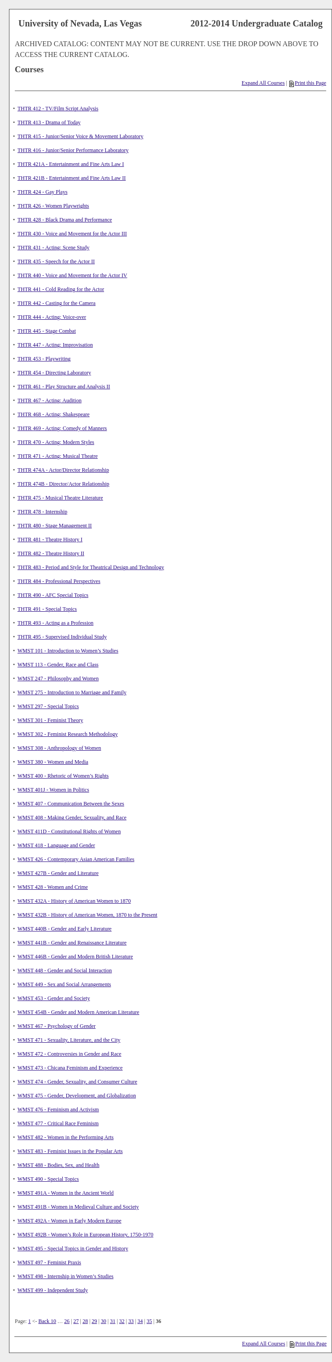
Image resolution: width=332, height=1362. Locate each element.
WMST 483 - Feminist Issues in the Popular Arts (69, 1151)
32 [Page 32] (122, 1321)
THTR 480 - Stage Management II (54, 525)
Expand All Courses (263, 83)
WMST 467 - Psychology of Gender (56, 1026)
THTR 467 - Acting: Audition (49, 400)
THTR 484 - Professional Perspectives (58, 581)
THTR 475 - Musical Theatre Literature (60, 498)
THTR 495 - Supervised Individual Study (62, 637)
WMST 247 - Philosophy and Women (58, 678)
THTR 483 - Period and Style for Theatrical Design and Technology (90, 567)
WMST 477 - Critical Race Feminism (58, 1123)
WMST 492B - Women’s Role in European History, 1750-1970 (85, 1234)
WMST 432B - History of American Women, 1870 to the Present (87, 915)
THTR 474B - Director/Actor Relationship (63, 484)
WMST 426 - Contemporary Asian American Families (75, 859)
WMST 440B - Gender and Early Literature (64, 929)
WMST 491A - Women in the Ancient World (65, 1193)
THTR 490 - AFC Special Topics (52, 595)
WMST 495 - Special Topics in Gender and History (72, 1248)
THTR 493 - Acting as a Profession (55, 623)
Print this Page (307, 83)
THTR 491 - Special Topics (47, 609)
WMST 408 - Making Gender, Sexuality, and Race (72, 817)
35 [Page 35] (149, 1321)
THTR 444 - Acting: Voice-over (51, 317)
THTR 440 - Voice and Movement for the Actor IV (72, 275)
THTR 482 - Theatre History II (50, 553)
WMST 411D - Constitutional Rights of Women (69, 831)
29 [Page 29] (94, 1321)
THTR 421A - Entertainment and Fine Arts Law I (70, 164)
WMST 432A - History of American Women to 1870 (74, 901)
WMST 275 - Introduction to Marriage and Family (72, 692)
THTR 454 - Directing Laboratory (54, 373)
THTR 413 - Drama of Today (49, 122)
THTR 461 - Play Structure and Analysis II (63, 386)
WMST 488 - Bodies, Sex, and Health (58, 1165)
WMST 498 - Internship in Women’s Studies (65, 1276)
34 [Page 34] (140, 1321)
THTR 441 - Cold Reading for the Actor (60, 289)
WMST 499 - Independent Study (52, 1290)
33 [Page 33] (131, 1321)
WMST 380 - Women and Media (52, 762)
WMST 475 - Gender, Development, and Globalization (76, 1095)
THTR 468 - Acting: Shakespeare (53, 414)
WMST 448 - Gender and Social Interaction (64, 970)
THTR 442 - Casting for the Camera (56, 303)
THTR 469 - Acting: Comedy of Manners (62, 428)
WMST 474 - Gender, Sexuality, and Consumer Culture (77, 1082)
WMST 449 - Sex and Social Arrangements (64, 984)
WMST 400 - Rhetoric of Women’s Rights (63, 776)
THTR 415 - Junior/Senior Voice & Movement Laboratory (80, 136)
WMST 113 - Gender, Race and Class (57, 664)
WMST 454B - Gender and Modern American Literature (78, 1012)
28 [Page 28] (85, 1321)
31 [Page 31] (112, 1321)
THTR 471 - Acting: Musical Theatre (57, 456)
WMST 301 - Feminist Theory (50, 720)
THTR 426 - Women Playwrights (53, 206)
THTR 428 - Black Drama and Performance (64, 220)
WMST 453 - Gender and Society (53, 998)
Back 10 (47, 1321)
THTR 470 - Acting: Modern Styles (55, 442)
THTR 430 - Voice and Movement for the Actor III (72, 234)
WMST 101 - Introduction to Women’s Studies (67, 651)
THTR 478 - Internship (42, 512)
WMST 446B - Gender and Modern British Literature (75, 956)
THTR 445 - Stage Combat (46, 331)
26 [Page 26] (67, 1321)
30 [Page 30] (103, 1321)
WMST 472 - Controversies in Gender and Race (69, 1054)
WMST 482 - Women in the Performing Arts (65, 1137)
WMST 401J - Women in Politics (53, 790)
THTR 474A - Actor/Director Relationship (63, 470)
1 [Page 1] (29, 1321)
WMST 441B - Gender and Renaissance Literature (72, 943)
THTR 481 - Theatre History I (50, 539)
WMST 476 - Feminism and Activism (58, 1109)
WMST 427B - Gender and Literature (58, 873)
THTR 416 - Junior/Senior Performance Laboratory (73, 150)
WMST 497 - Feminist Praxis (49, 1262)
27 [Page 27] (76, 1321)
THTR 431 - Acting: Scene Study (53, 247)
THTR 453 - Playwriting (43, 359)
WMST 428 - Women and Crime (52, 887)
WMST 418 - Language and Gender (56, 845)
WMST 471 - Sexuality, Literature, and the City (68, 1040)
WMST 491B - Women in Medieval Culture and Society (78, 1207)
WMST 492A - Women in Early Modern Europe (69, 1221)
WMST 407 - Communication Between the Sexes (70, 804)
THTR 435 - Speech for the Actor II (56, 261)
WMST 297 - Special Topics (48, 706)
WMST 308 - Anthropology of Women (59, 748)
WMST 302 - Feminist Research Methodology (67, 734)
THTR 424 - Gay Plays (42, 192)
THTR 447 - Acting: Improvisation (55, 345)
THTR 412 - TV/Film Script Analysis (57, 108)
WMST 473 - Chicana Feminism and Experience (69, 1068)
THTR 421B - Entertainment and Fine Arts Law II (71, 178)
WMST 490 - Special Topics (48, 1179)
